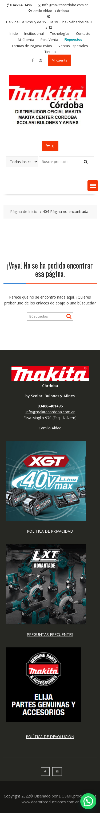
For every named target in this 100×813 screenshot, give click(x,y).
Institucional (34, 33)
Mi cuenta (59, 60)
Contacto (83, 33)
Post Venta (49, 39)
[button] (92, 185)
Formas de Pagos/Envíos (32, 45)
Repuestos (73, 39)
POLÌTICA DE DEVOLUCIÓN (50, 736)
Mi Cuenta (26, 39)
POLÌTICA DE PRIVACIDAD (50, 531)
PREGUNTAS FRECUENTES (50, 634)
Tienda (50, 51)
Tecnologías (60, 33)
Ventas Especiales (73, 45)
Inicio (14, 33)
